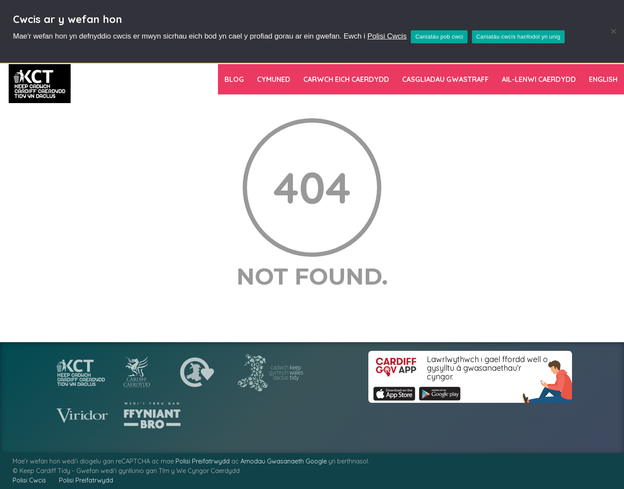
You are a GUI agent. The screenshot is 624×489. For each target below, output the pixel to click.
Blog (234, 79)
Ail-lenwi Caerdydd (539, 79)
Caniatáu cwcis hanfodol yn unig (518, 36)
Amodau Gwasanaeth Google (283, 461)
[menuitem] (603, 79)
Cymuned (273, 79)
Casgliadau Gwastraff (445, 79)
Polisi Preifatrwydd (203, 461)
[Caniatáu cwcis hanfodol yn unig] (613, 31)
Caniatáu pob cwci (439, 36)
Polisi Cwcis (387, 36)
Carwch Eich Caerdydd (346, 79)
